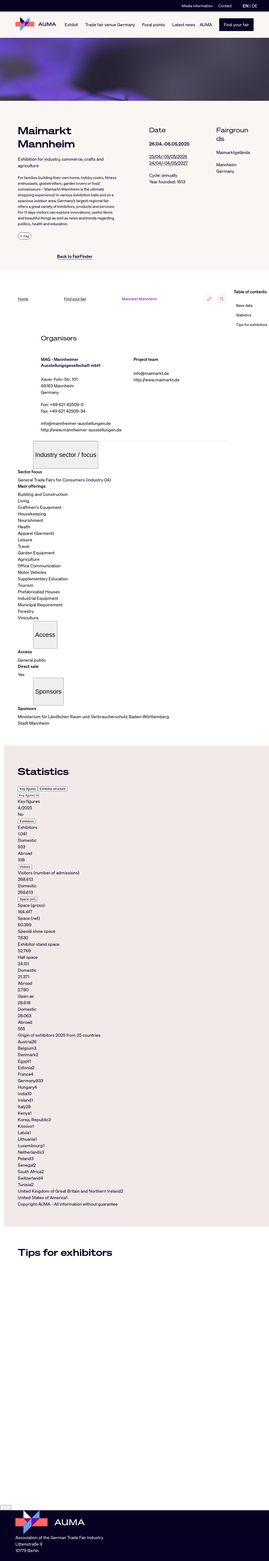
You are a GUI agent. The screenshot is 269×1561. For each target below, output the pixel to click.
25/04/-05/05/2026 (168, 156)
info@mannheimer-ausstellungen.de (76, 423)
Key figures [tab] (28, 789)
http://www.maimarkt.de (156, 380)
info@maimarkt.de (151, 373)
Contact (225, 5)
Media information (197, 5)
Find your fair (236, 24)
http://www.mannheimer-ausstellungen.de (81, 430)
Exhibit (71, 24)
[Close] (5, 1538)
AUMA (206, 24)
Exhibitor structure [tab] (52, 789)
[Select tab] (28, 795)
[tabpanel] (123, 915)
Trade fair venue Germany (110, 24)
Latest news (183, 24)
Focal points (153, 24)
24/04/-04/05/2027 (168, 163)
